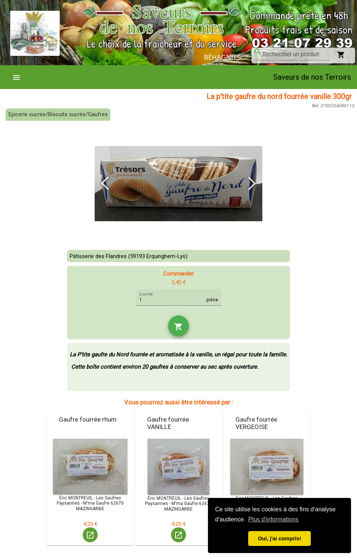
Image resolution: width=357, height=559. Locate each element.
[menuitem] (19, 77)
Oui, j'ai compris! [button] (279, 538)
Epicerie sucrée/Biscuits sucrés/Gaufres (58, 114)
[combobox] (295, 54)
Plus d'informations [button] (273, 519)
